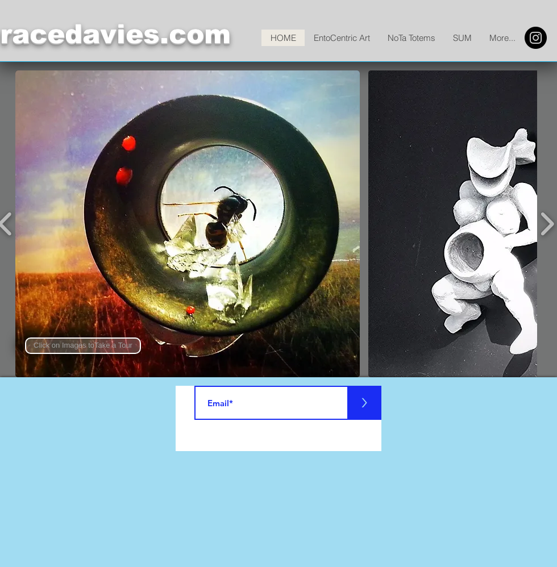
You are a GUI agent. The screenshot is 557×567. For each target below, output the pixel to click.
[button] (83, 345)
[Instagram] (536, 38)
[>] (364, 403)
